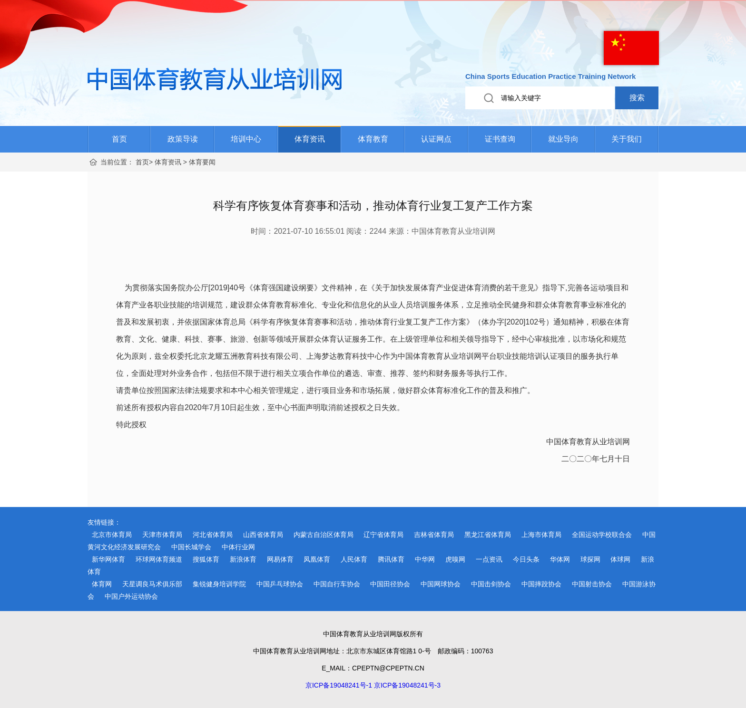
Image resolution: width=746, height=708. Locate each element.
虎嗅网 (455, 559)
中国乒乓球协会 (279, 584)
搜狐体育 (206, 559)
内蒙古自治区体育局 (323, 534)
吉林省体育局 (434, 534)
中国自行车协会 (337, 584)
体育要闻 (202, 162)
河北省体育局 (213, 534)
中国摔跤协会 (541, 584)
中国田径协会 (390, 584)
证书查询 (500, 139)
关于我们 (626, 139)
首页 (119, 139)
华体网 (560, 559)
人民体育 (354, 559)
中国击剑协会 (491, 584)
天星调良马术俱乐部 (152, 584)
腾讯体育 (391, 559)
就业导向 (563, 139)
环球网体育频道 (159, 559)
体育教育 (373, 139)
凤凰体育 (317, 559)
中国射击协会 (592, 584)
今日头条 (526, 559)
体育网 (102, 584)
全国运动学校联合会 (602, 534)
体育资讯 (309, 139)
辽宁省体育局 (383, 534)
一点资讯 (489, 559)
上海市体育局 (541, 534)
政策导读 (182, 139)
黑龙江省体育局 (487, 534)
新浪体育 (243, 559)
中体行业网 (238, 547)
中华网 (425, 559)
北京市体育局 (112, 534)
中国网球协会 (441, 584)
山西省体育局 (263, 534)
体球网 (620, 559)
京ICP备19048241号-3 (407, 685)
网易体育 (280, 559)
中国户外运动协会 (131, 596)
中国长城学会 (191, 547)
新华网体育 (108, 559)
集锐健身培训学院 (219, 584)
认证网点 (436, 139)
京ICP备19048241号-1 (338, 685)
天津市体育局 (162, 534)
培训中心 (246, 139)
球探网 (590, 559)
